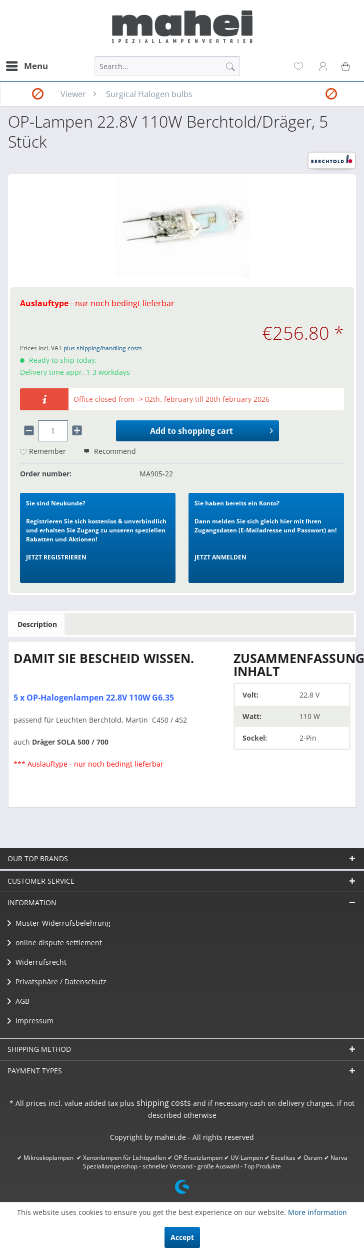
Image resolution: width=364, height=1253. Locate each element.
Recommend (110, 451)
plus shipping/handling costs (103, 348)
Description (37, 624)
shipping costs (163, 1102)
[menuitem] (26, 66)
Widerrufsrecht (37, 962)
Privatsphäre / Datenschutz (57, 981)
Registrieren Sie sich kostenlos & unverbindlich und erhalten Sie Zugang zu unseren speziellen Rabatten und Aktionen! (96, 530)
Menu (27, 65)
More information (317, 1212)
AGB (19, 1001)
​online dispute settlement (55, 942)
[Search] (230, 66)
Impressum (31, 1020)
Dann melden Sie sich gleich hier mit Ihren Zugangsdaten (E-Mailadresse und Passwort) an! (265, 530)
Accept (182, 1237)
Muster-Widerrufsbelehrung (59, 923)
